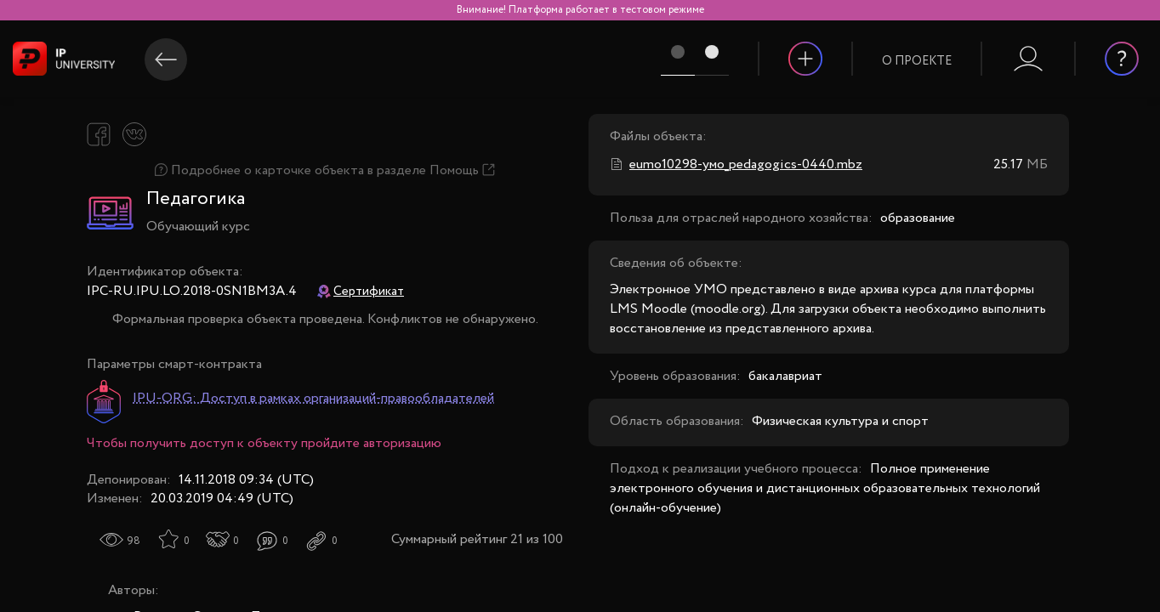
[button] (917, 50)
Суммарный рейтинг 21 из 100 (477, 539)
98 (133, 541)
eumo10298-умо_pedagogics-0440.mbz (745, 164)
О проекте (917, 61)
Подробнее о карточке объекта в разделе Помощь (325, 170)
